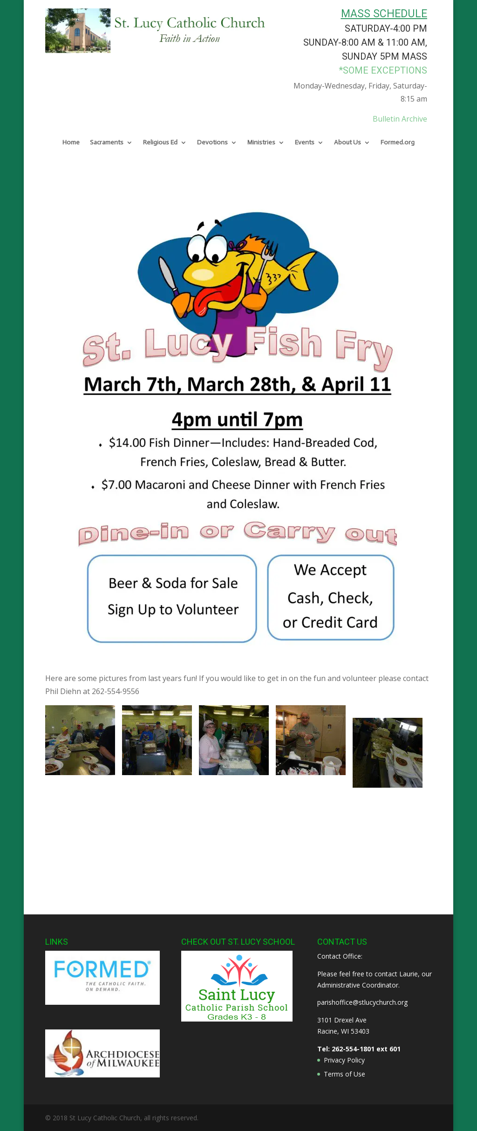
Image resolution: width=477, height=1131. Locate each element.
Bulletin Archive (400, 119)
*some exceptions (383, 70)
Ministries (261, 142)
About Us (347, 142)
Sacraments (106, 142)
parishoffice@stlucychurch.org (362, 1002)
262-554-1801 (353, 1048)
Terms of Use (344, 1074)
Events (304, 142)
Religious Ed (160, 142)
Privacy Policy (344, 1060)
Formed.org (398, 142)
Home (71, 142)
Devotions (212, 142)
